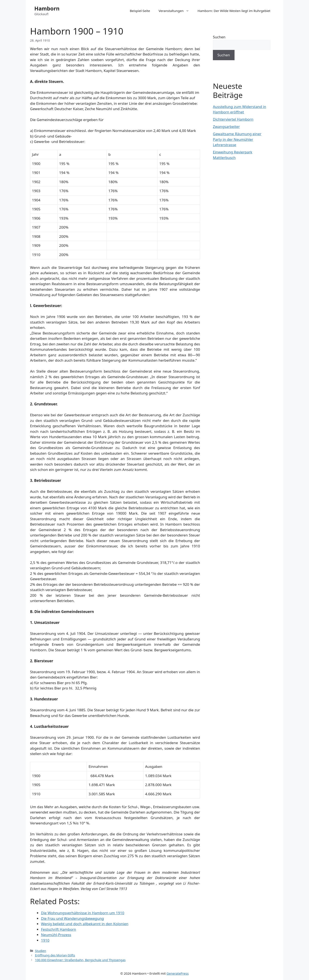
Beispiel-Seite (140, 11)
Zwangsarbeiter (226, 126)
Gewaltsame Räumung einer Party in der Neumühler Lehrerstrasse (237, 139)
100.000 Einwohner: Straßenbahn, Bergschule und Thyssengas (80, 960)
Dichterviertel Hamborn (233, 119)
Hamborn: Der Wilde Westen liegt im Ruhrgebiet (234, 11)
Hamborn (46, 8)
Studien (40, 951)
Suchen (219, 36)
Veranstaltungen (176, 10)
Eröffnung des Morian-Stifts (55, 955)
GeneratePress (178, 973)
